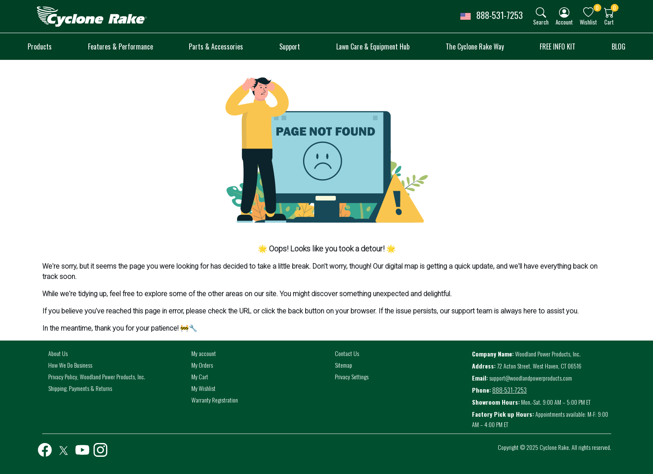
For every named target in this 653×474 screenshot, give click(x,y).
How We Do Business (70, 364)
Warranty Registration (214, 399)
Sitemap (343, 364)
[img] (541, 12)
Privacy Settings (352, 376)
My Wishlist (203, 388)
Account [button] (564, 22)
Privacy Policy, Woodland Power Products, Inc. (96, 376)
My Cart (199, 376)
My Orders (202, 364)
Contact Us (347, 353)
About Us (58, 353)
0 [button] (597, 7)
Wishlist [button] (588, 22)
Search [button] (541, 22)
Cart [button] (609, 22)
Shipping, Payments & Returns (80, 388)
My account (203, 353)
